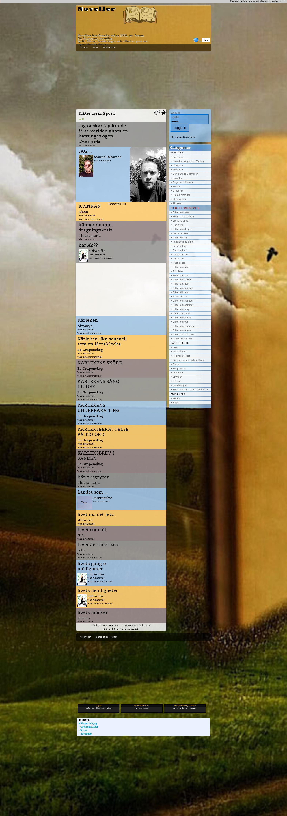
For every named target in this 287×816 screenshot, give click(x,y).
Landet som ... (92, 492)
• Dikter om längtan (182, 288)
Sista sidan (144, 625)
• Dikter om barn (180, 212)
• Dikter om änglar (181, 330)
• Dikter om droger (181, 229)
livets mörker (92, 612)
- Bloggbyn (83, 719)
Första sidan (98, 625)
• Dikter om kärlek (181, 279)
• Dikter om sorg (180, 309)
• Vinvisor (176, 377)
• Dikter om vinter (181, 317)
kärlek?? (88, 245)
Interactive (102, 498)
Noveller (97, 9)
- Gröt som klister (87, 726)
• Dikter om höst (180, 267)
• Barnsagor (177, 157)
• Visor (175, 347)
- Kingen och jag (87, 723)
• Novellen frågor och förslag (187, 161)
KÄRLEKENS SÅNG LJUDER (98, 384)
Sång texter (179, 343)
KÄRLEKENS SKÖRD (99, 362)
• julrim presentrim (181, 338)
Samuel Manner (107, 157)
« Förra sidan (113, 625)
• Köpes (175, 398)
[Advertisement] (143, 79)
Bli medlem (176, 137)
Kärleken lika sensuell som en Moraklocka (102, 341)
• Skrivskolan (178, 199)
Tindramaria (90, 235)
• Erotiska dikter (180, 233)
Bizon (83, 212)
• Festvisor (177, 372)
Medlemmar (109, 47)
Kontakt (84, 47)
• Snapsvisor (178, 368)
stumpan (85, 520)
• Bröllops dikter (180, 221)
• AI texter (176, 203)
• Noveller (176, 178)
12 (136, 628)
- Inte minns (84, 734)
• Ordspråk (177, 190)
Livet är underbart (97, 544)
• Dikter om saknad (182, 301)
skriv (95, 47)
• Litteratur (177, 165)
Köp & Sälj (178, 394)
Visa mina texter (87, 145)
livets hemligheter (97, 590)
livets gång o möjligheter (91, 566)
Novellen (177, 152)
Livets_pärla (89, 142)
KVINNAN (90, 206)
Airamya (85, 326)
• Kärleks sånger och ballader (188, 360)
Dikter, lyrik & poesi (185, 208)
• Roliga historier (180, 195)
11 (132, 628)
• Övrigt (175, 364)
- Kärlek (82, 730)
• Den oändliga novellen (184, 174)
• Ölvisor (176, 381)
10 (128, 628)
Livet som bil (91, 529)
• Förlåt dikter (179, 246)
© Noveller (85, 637)
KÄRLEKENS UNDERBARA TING (98, 408)
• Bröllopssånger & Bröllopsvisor (189, 389)
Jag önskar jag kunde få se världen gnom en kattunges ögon (103, 131)
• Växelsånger (179, 385)
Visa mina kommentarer (91, 219)
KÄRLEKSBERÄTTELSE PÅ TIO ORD (103, 432)
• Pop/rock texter (180, 356)
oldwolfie (97, 251)
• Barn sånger (179, 351)
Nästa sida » (131, 625)
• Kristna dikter (179, 275)
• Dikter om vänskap (182, 326)
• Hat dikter (177, 258)
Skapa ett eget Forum (106, 637)
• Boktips (176, 186)
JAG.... (85, 151)
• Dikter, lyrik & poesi (183, 334)
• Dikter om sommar (182, 305)
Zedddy (83, 618)
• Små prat (177, 169)
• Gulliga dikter (179, 254)
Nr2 (80, 535)
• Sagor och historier (183, 182)
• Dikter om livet (180, 284)
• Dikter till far (179, 237)
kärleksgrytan (93, 476)
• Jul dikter (177, 271)
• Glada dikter (179, 250)
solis (81, 550)
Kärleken (87, 320)
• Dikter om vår (179, 322)
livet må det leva (96, 514)
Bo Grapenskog (90, 349)
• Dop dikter (177, 225)
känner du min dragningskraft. (96, 227)
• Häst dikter (178, 263)
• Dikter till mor (179, 292)
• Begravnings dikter (182, 216)
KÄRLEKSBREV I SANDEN (95, 456)
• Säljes (175, 402)
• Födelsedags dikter (183, 242)
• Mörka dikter (179, 296)
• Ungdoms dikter (181, 313)
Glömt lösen (189, 137)
